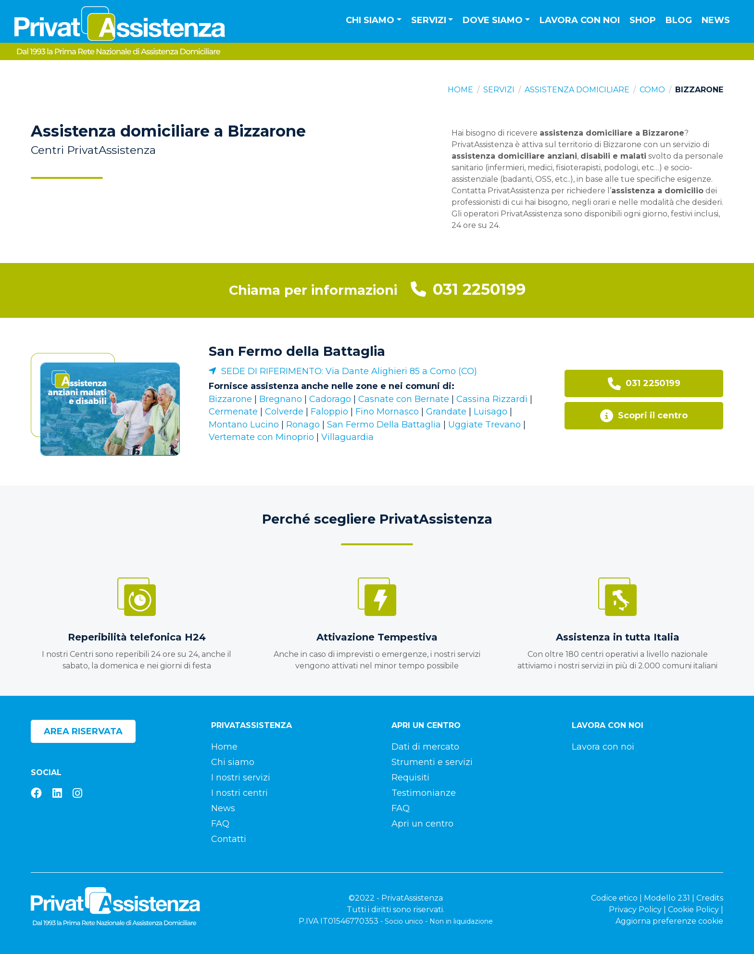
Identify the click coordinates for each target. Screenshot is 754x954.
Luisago (490, 411)
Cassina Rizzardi (492, 399)
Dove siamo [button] (493, 20)
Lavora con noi (580, 20)
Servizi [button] (428, 20)
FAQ (220, 823)
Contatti (228, 839)
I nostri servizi (240, 777)
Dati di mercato (425, 746)
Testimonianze (423, 793)
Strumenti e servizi (432, 762)
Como (652, 89)
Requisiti (410, 777)
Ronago (303, 424)
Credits (709, 898)
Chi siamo (232, 762)
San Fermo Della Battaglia (384, 424)
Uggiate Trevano (484, 424)
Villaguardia (347, 437)
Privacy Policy (635, 909)
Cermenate (233, 411)
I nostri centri (239, 793)
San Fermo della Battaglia (297, 351)
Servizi (499, 89)
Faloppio (329, 411)
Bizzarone (230, 399)
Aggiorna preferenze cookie (669, 921)
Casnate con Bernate (403, 399)
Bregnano (280, 399)
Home (460, 89)
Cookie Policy (693, 909)
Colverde (284, 411)
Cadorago (330, 399)
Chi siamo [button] (370, 20)
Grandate (446, 411)
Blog (679, 20)
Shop (642, 20)
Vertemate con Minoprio (261, 437)
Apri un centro (422, 823)
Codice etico (614, 898)
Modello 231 (667, 898)
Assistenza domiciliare (577, 89)
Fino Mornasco (387, 411)
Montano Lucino (244, 424)
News (716, 20)
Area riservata (83, 731)
